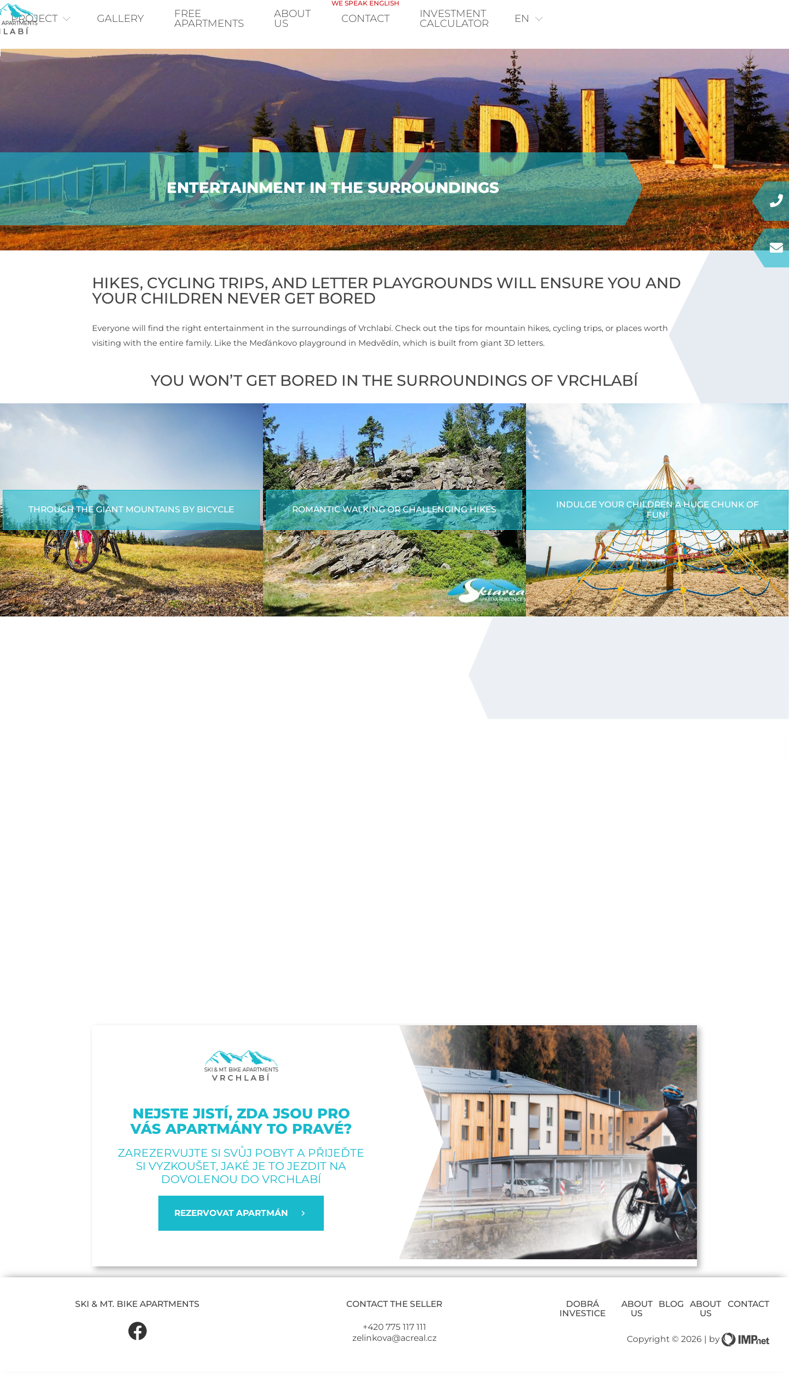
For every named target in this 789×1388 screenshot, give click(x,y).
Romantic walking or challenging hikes (394, 526)
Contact (504, 15)
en (740, 20)
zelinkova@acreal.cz (394, 1355)
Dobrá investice (582, 1325)
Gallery (148, 20)
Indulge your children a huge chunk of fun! (657, 526)
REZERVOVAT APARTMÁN (241, 1230)
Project (65, 20)
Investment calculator (627, 20)
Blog (671, 1321)
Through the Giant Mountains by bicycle (131, 526)
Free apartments (251, 20)
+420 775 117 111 (394, 1343)
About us (637, 1325)
